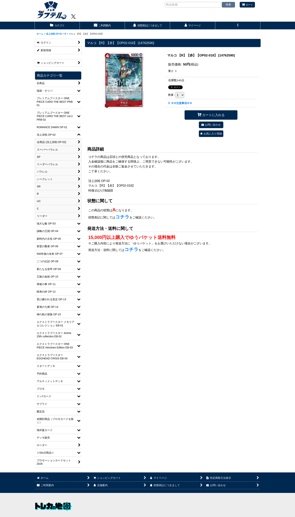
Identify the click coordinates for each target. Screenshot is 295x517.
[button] (237, 25)
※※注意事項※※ (180, 103)
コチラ (122, 216)
